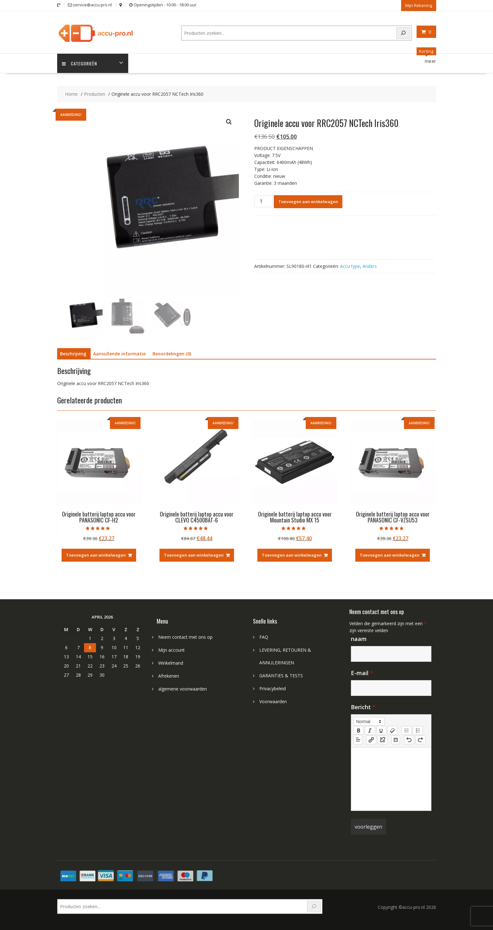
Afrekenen (168, 676)
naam (359, 639)
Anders (370, 266)
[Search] (403, 33)
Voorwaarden (273, 701)
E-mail (362, 673)
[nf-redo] (420, 739)
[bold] (358, 730)
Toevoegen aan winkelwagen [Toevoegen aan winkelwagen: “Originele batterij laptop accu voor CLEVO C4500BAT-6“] (194, 555)
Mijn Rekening (418, 5)
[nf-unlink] (382, 739)
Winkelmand (170, 663)
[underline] (381, 730)
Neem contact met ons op (185, 637)
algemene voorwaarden (182, 689)
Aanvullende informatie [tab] (119, 354)
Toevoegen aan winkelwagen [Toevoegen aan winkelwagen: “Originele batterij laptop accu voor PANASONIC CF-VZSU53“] (389, 555)
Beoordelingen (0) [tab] (172, 354)
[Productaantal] (263, 201)
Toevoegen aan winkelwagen (308, 201)
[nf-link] (371, 739)
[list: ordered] (406, 730)
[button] (229, 122)
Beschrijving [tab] (73, 354)
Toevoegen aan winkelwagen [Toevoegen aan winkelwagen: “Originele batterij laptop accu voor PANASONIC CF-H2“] (96, 555)
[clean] (393, 730)
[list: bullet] (418, 730)
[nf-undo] (409, 739)
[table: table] (395, 739)
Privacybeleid (272, 688)
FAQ (263, 637)
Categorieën (79, 63)
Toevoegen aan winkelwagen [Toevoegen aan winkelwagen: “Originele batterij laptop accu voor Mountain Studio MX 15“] (292, 555)
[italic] (370, 730)
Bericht (363, 707)
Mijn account (171, 650)
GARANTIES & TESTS (281, 676)
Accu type (350, 266)
